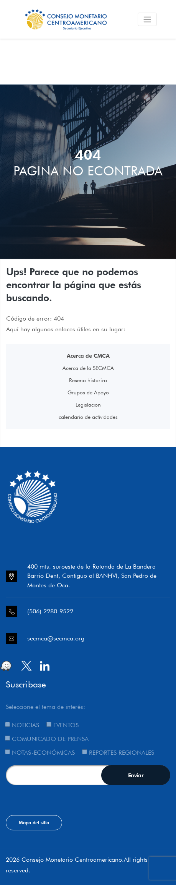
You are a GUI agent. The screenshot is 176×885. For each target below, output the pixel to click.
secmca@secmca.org (55, 638)
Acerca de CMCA (88, 356)
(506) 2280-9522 (50, 611)
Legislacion (88, 405)
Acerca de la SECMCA (88, 368)
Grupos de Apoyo (88, 392)
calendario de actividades (88, 417)
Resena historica (88, 380)
